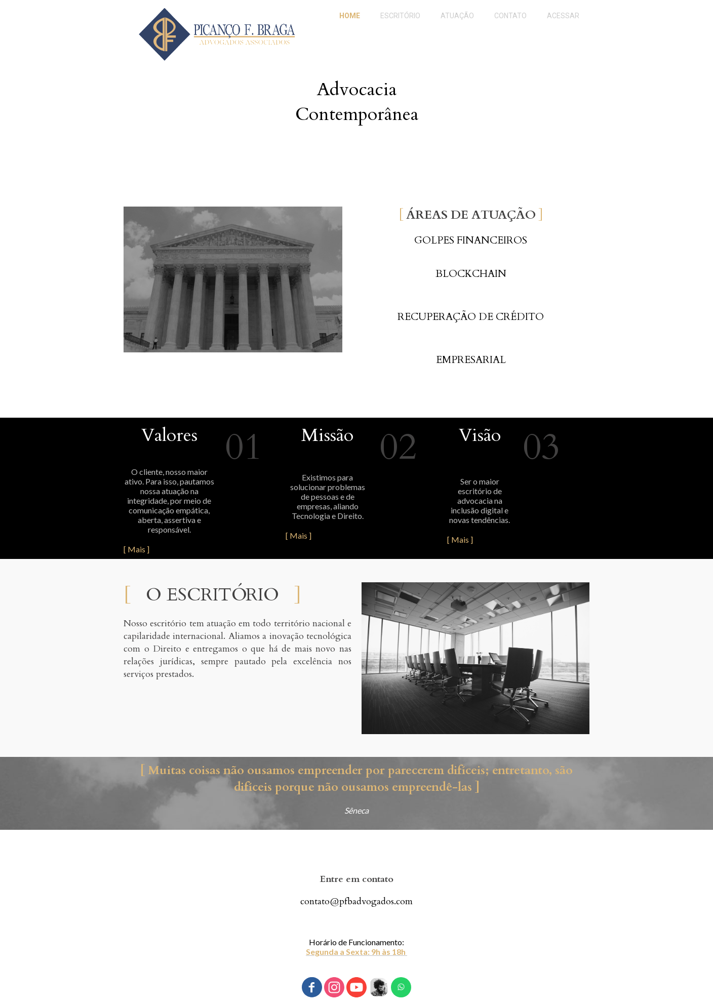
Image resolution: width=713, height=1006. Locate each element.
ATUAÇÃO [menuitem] (457, 16)
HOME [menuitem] (349, 16)
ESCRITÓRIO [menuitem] (400, 16)
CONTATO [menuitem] (510, 16)
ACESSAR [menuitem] (563, 16)
